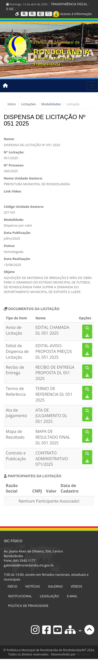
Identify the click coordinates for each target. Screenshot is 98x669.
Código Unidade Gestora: (24, 206)
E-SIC (10, 9)
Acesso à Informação (72, 14)
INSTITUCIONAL (20, 596)
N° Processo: (14, 165)
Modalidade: (14, 219)
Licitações (28, 104)
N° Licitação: (14, 152)
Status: (9, 245)
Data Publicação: (17, 232)
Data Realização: (17, 258)
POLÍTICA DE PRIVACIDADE (28, 605)
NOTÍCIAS (32, 586)
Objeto (9, 271)
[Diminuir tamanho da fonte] (24, 14)
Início (12, 104)
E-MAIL (72, 596)
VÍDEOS (76, 586)
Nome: (9, 139)
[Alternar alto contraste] (40, 14)
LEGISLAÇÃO (49, 596)
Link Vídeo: (13, 191)
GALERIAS (55, 586)
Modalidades (51, 104)
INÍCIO (12, 586)
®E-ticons (83, 654)
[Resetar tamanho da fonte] (48, 14)
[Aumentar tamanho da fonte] (32, 14)
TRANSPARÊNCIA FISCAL (69, 4)
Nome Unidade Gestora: (23, 178)
